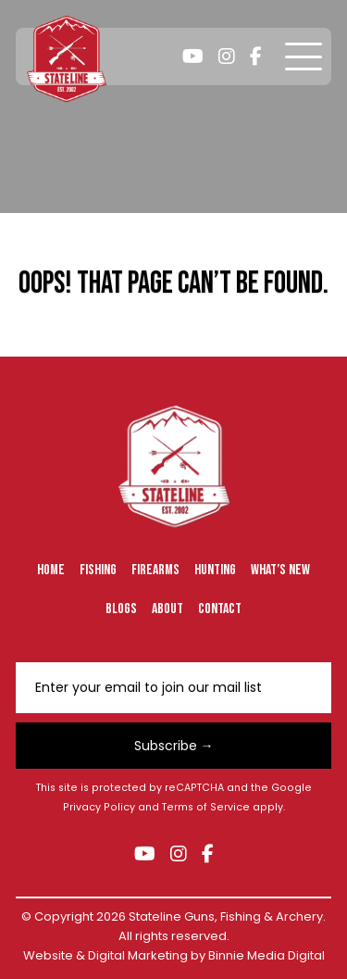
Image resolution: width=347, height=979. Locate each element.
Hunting (215, 570)
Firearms (155, 570)
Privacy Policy (99, 807)
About (167, 609)
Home (51, 570)
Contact (220, 609)
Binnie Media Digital (266, 955)
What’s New (280, 570)
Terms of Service (206, 807)
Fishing (98, 570)
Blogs (121, 609)
